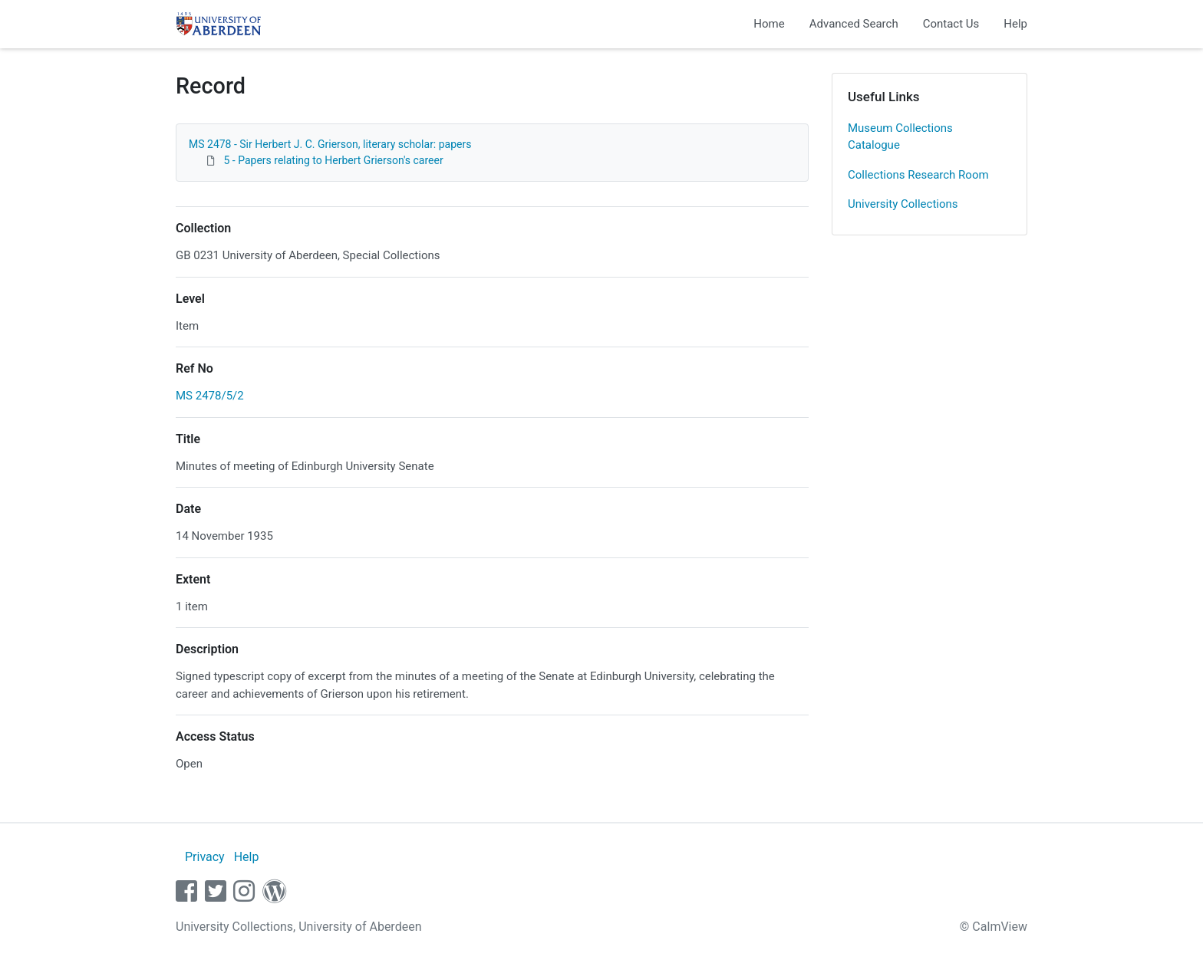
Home (768, 24)
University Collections (903, 204)
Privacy (205, 857)
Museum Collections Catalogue (900, 137)
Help (1015, 24)
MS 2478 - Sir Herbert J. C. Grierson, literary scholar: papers (330, 144)
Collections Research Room (918, 175)
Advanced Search (853, 24)
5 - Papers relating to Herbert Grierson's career (333, 160)
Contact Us (951, 24)
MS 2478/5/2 (210, 396)
